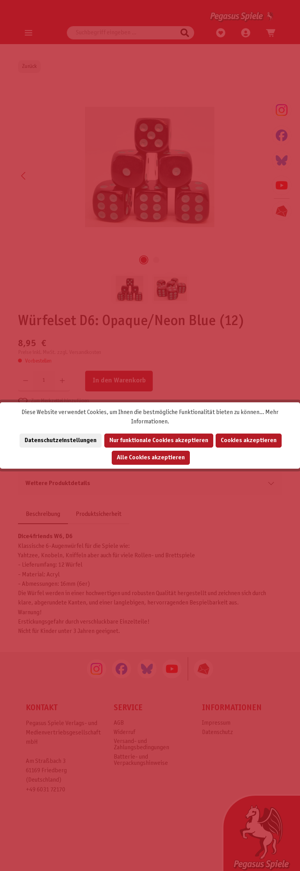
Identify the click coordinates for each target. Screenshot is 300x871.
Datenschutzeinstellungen (60, 440)
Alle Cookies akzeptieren (151, 457)
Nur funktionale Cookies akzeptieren (158, 440)
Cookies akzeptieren (249, 440)
